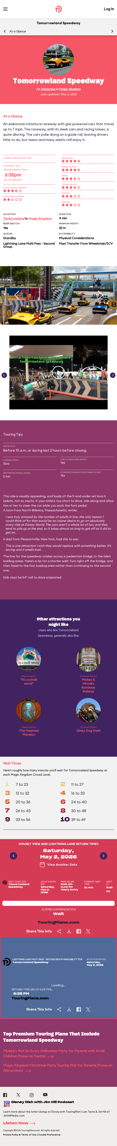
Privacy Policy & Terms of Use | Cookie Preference (31, 1134)
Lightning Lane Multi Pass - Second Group (29, 245)
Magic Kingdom (70, 89)
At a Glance (17, 31)
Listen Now (20, 1123)
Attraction (48, 89)
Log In (109, 9)
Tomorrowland (13, 218)
